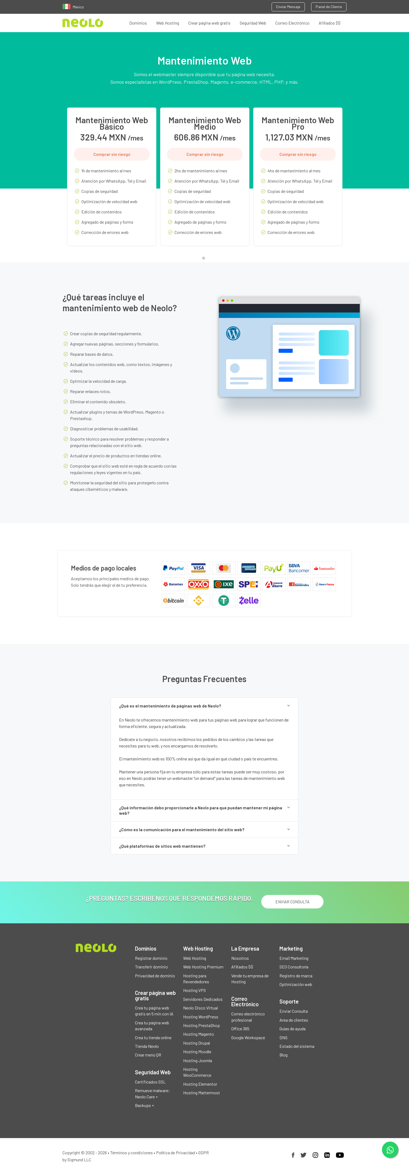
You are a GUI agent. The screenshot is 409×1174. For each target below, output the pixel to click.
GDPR (203, 1152)
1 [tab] (204, 259)
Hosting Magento (198, 1034)
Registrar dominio (151, 958)
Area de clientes (293, 1019)
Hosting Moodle (197, 1051)
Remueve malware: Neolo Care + (152, 1093)
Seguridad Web (253, 22)
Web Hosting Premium (203, 967)
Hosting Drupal (196, 1042)
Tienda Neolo (147, 1046)
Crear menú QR (148, 1055)
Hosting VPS (194, 990)
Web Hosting (167, 22)
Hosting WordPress (200, 1016)
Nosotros (240, 958)
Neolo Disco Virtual (200, 1008)
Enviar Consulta (293, 1011)
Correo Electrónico (292, 22)
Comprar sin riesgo (111, 154)
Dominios (138, 22)
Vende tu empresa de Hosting (250, 978)
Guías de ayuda (292, 1028)
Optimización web (295, 984)
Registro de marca (295, 975)
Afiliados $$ (330, 22)
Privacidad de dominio (155, 975)
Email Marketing (293, 958)
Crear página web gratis (209, 22)
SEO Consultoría (293, 967)
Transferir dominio (151, 967)
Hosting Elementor (200, 1083)
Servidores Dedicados (203, 999)
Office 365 (240, 1028)
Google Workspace (248, 1037)
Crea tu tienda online (153, 1037)
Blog (283, 1055)
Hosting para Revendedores (196, 978)
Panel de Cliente (329, 6)
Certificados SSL (150, 1081)
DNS (283, 1037)
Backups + (144, 1105)
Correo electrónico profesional (248, 1016)
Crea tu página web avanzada (152, 1025)
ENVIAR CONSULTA (292, 901)
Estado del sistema (296, 1046)
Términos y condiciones (131, 1152)
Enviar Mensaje (288, 6)
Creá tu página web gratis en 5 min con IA (154, 1011)
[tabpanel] (111, 181)
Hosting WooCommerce (197, 1072)
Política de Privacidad (175, 1152)
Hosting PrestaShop (201, 1025)
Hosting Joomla (197, 1060)
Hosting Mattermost (201, 1092)
